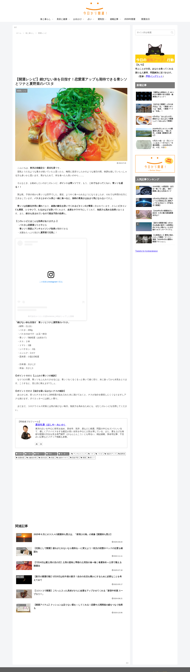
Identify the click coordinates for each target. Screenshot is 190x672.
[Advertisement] (71, 54)
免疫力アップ (110, 454)
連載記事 (113, 664)
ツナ (90, 454)
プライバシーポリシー (164, 643)
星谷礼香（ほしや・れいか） (50, 424)
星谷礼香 (43, 458)
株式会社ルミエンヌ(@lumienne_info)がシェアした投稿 (51, 316)
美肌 (51, 458)
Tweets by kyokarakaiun (146, 251)
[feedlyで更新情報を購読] (41, 444)
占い (96, 664)
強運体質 (20, 458)
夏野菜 (121, 454)
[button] (172, 32)
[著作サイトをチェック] (36, 444)
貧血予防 (74, 458)
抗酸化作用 (31, 458)
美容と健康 (77, 664)
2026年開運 (124, 664)
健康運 (19, 454)
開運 (83, 458)
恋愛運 (28, 454)
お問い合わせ (169, 647)
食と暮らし (64, 454)
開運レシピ (51, 454)
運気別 (104, 664)
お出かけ (88, 664)
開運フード (39, 454)
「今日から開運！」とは (163, 639)
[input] (155, 32)
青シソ (91, 458)
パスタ (99, 454)
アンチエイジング (78, 454)
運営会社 (171, 651)
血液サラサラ (62, 458)
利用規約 (157, 647)
